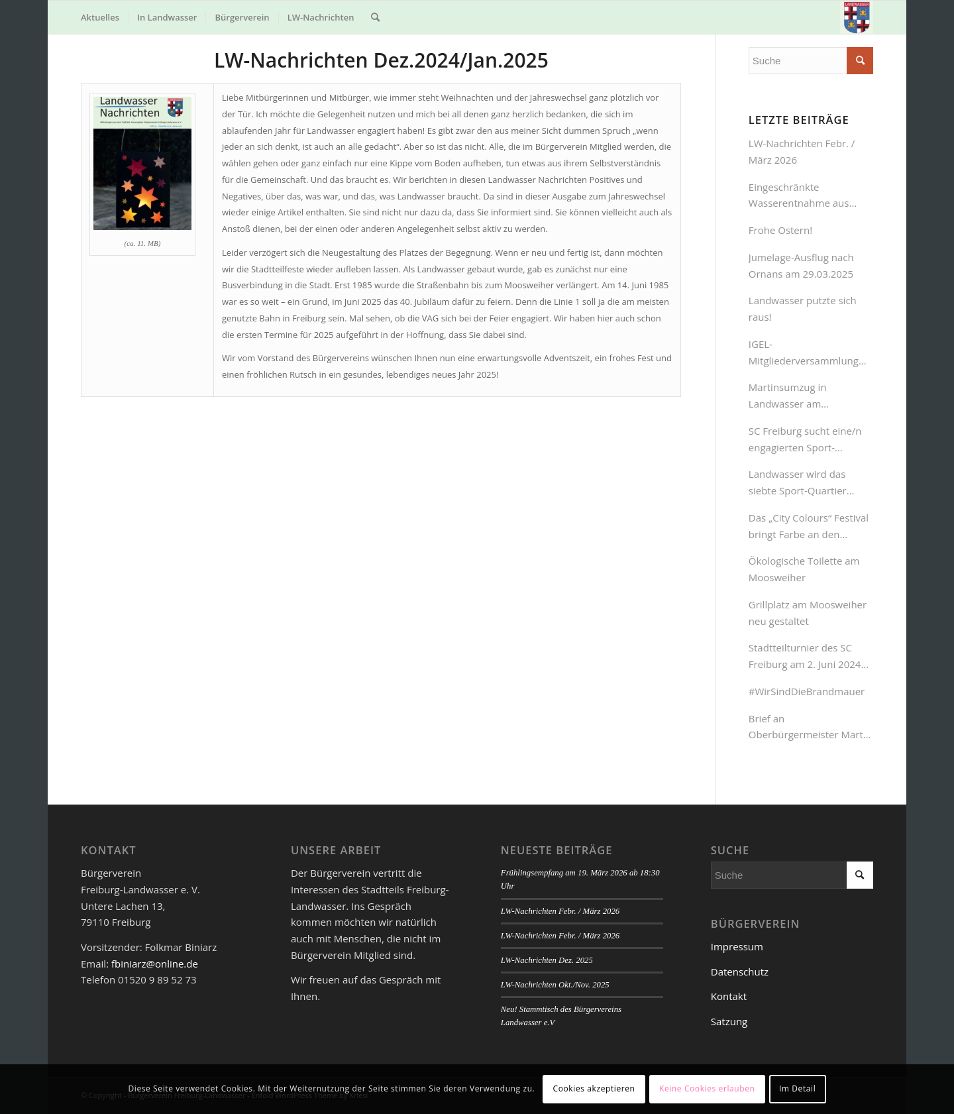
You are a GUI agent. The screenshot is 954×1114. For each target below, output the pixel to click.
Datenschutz (739, 971)
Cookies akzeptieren (594, 1088)
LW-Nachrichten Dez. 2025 (547, 960)
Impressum (737, 946)
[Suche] (375, 17)
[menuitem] (100, 17)
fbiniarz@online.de (154, 963)
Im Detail (797, 1088)
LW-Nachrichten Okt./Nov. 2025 (555, 984)
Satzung (729, 1021)
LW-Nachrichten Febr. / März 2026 (560, 911)
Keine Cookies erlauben (707, 1088)
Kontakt (729, 996)
